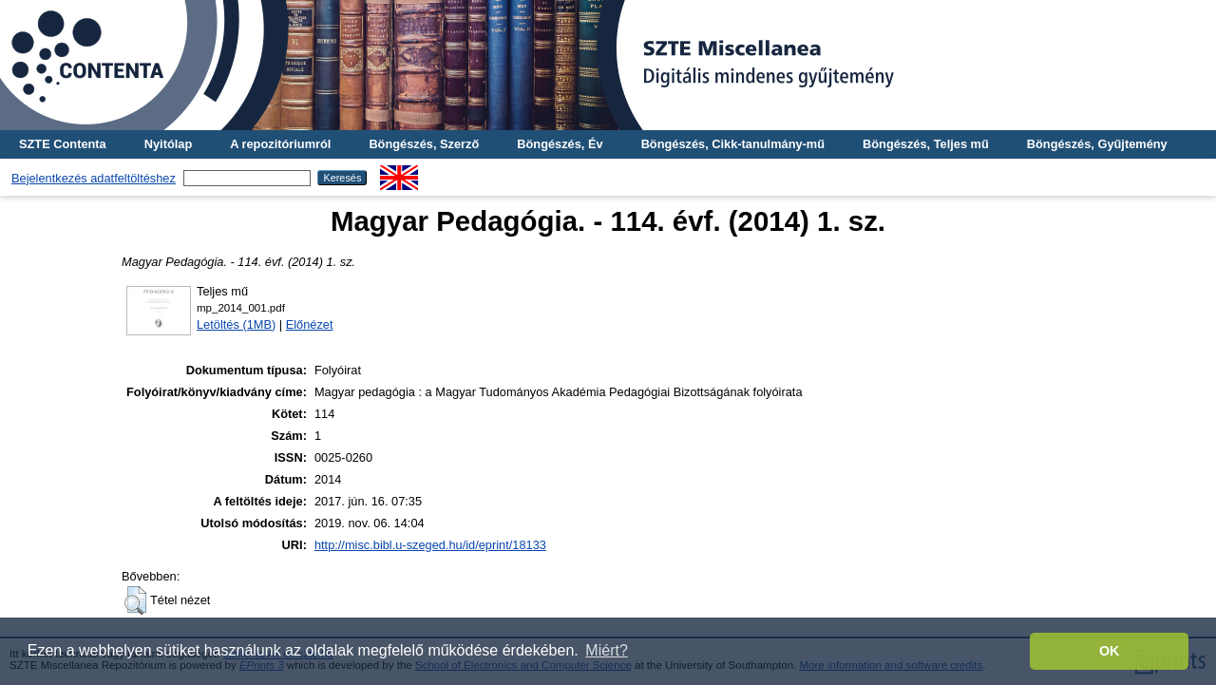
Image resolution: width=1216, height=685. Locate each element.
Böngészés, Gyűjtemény (1097, 144)
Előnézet (309, 324)
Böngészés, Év (559, 144)
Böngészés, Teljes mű (926, 144)
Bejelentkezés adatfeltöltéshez (93, 178)
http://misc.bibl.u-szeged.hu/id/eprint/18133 (430, 545)
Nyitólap (168, 144)
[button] (135, 600)
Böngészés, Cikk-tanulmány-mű (733, 144)
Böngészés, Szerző (424, 144)
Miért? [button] (606, 650)
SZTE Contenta (62, 144)
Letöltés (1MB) (236, 324)
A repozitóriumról (280, 144)
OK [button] (1109, 650)
